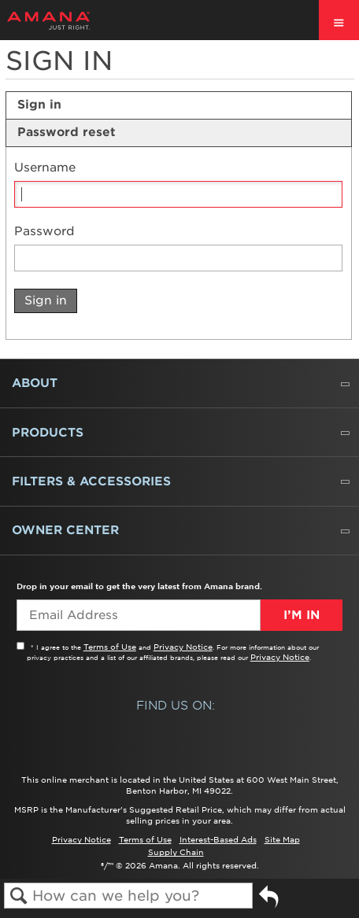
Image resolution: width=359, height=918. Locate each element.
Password (44, 231)
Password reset (66, 132)
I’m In (301, 615)
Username (45, 168)
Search (18, 896)
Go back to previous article (268, 902)
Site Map (282, 839)
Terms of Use (109, 646)
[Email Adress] (139, 615)
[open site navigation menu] (339, 20)
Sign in (39, 105)
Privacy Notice (183, 646)
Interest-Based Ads (218, 839)
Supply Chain (176, 852)
